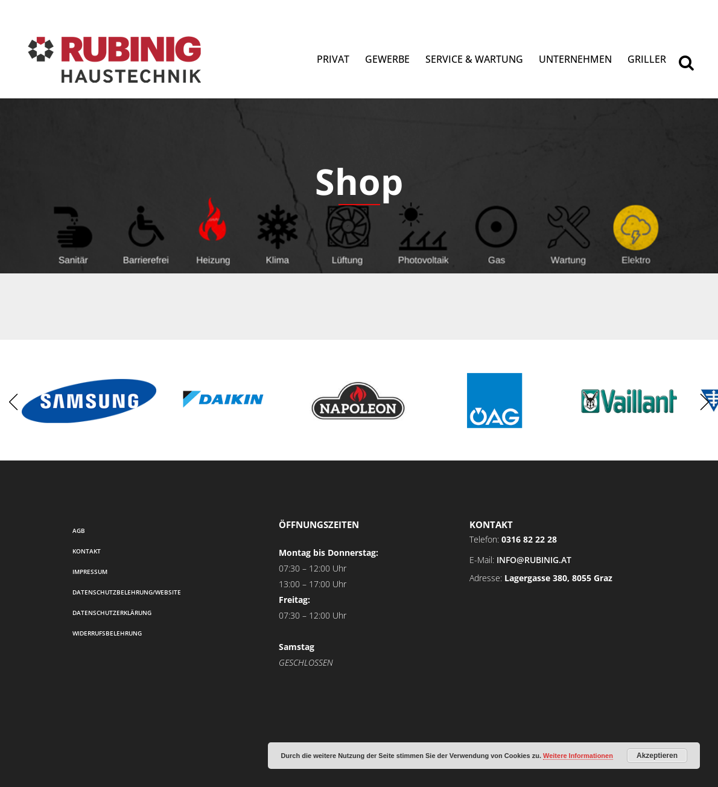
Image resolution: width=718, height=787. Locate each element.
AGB (78, 530)
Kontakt (86, 551)
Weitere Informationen (578, 755)
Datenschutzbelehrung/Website (126, 592)
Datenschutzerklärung (111, 612)
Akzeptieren (657, 755)
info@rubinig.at (534, 560)
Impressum (89, 571)
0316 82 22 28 (529, 539)
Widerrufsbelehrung (107, 633)
